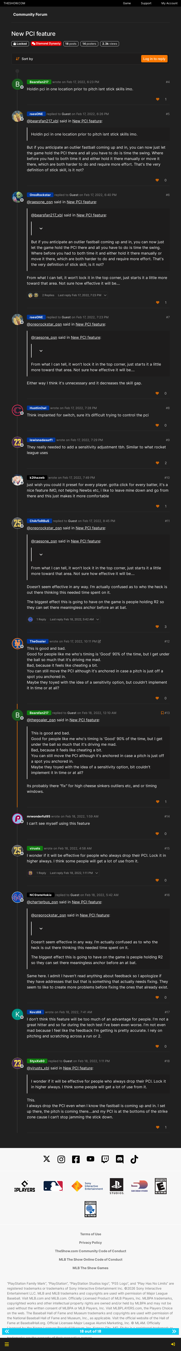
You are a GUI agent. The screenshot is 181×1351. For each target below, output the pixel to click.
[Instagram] (61, 1159)
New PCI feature (87, 121)
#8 (168, 408)
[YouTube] (90, 1159)
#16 (167, 895)
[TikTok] (134, 1159)
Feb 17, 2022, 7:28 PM (81, 408)
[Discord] (119, 1159)
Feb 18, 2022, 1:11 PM (94, 1061)
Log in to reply (154, 59)
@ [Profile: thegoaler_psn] (41, 719)
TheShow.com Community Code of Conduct (90, 1251)
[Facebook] (76, 1159)
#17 (167, 1012)
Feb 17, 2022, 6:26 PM (92, 114)
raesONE (36, 114)
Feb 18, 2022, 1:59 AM (82, 816)
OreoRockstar (40, 195)
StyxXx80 (37, 1061)
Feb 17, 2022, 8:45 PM (99, 521)
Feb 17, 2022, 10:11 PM (80, 641)
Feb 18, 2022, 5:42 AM (102, 895)
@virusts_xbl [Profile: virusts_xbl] (38, 1068)
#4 (168, 82)
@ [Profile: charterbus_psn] (42, 902)
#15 (167, 848)
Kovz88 (35, 1012)
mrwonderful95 (38, 816)
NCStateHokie (41, 895)
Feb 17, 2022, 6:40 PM (100, 195)
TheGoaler (38, 641)
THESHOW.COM (14, 3)
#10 (167, 477)
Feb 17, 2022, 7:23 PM (92, 317)
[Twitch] (105, 1159)
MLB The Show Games (90, 1268)
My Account (169, 3)
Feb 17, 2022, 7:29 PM (87, 440)
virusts (35, 848)
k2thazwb (37, 477)
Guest (66, 114)
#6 (168, 195)
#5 (168, 114)
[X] (46, 1159)
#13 (167, 713)
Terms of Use (90, 1234)
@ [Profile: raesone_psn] (40, 201)
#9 (168, 440)
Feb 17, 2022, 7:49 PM (79, 477)
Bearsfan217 (39, 82)
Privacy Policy (90, 1242)
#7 (168, 317)
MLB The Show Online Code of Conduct (90, 1259)
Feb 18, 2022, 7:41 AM (75, 1012)
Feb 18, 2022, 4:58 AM (75, 848)
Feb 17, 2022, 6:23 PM (83, 82)
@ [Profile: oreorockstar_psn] (44, 324)
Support (146, 3)
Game (127, 3)
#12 (167, 641)
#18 (167, 1061)
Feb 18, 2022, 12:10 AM (99, 713)
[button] (7, 1344)
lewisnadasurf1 (41, 440)
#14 (167, 816)
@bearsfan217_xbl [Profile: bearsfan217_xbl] (42, 121)
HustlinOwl (38, 408)
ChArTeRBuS (39, 521)
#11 (167, 521)
